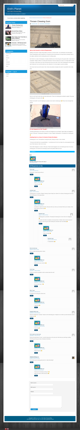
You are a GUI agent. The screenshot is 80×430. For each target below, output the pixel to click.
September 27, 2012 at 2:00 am (39, 326)
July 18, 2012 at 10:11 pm (34, 170)
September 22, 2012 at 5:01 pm (35, 291)
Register (7, 73)
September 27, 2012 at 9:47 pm (35, 335)
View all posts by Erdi (34, 162)
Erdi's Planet (14, 8)
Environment (39, 17)
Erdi (41, 181)
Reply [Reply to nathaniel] (32, 197)
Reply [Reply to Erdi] (36, 186)
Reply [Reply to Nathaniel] (40, 223)
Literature (8, 62)
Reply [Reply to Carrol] (32, 274)
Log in (7, 76)
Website (32, 391)
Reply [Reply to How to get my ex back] (32, 341)
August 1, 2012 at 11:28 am (34, 191)
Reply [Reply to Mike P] (32, 295)
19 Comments (32, 151)
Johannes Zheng (33, 356)
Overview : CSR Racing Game (19, 42)
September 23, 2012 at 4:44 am (39, 303)
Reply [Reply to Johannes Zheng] (32, 362)
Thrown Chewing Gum (40, 21)
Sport (7, 66)
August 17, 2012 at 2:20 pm (38, 182)
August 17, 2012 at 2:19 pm (47, 231)
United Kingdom (8, 429)
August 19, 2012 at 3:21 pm (52, 239)
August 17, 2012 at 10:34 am (43, 214)
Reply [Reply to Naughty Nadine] (32, 318)
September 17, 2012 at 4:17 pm (39, 282)
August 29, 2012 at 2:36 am (38, 261)
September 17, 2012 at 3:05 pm (35, 270)
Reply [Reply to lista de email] (32, 253)
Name (33, 382)
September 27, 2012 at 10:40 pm (39, 348)
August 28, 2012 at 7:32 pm (34, 249)
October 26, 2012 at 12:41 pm (35, 358)
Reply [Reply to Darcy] (32, 174)
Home (30, 17)
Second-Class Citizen (17, 31)
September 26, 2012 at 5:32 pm (35, 312)
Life (6, 59)
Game (7, 55)
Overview (8, 64)
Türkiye (6, 429)
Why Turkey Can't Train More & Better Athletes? (19, 37)
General (34, 17)
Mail (33, 387)
